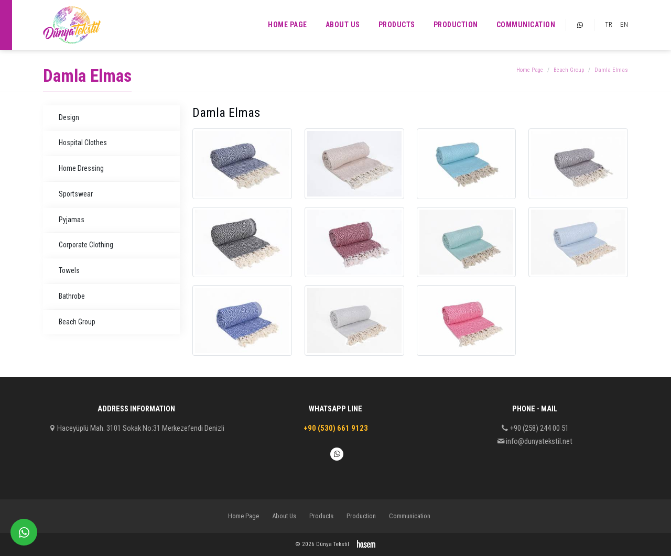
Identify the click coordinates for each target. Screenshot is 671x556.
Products (396, 24)
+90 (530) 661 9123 (336, 428)
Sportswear (76, 194)
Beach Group (569, 70)
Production (456, 24)
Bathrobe (72, 296)
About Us (343, 24)
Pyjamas (71, 219)
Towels (69, 270)
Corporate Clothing (86, 245)
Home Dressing (81, 168)
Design (69, 117)
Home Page (287, 24)
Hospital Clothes (83, 142)
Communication (526, 24)
